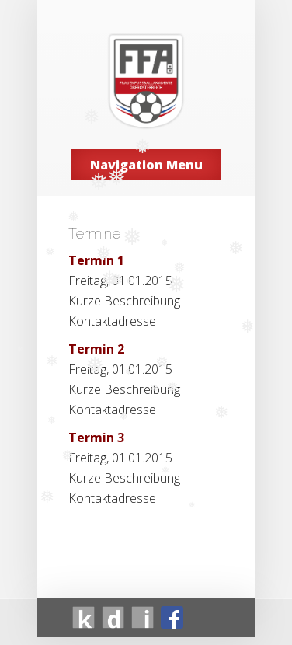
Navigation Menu (146, 164)
